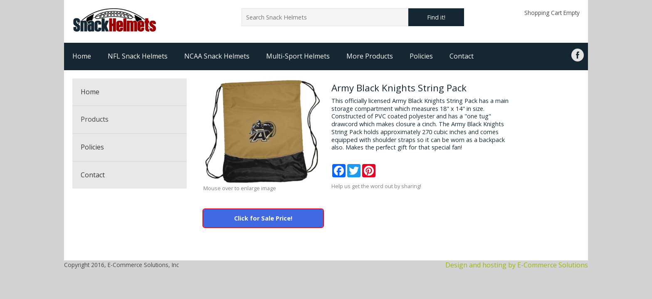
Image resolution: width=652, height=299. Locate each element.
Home (81, 56)
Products (95, 119)
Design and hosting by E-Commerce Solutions (516, 265)
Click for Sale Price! (263, 218)
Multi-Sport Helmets (298, 56)
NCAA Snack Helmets (216, 56)
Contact (461, 56)
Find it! (436, 17)
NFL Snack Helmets (138, 56)
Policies (421, 56)
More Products (369, 56)
